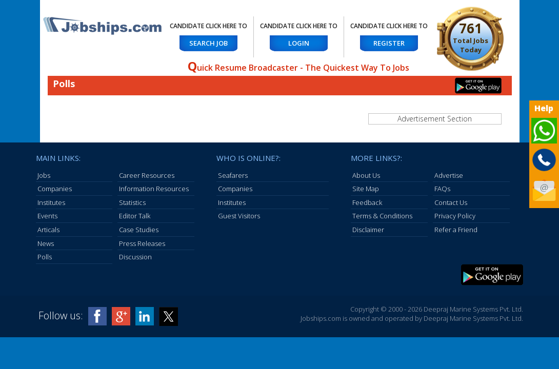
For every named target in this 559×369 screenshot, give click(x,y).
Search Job (208, 43)
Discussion (135, 256)
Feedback (367, 202)
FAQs (442, 188)
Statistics (132, 202)
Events (47, 215)
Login (298, 43)
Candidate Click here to (208, 26)
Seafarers (233, 175)
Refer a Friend (455, 229)
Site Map (365, 188)
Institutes (51, 202)
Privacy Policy (454, 215)
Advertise (448, 175)
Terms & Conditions (382, 215)
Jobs (43, 175)
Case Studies (138, 229)
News (45, 243)
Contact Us (450, 202)
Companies (54, 188)
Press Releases (142, 243)
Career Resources (146, 175)
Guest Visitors (239, 215)
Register (389, 43)
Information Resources (154, 188)
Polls (44, 256)
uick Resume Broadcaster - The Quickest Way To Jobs (298, 67)
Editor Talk (134, 215)
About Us (366, 175)
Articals (48, 229)
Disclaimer (368, 229)
